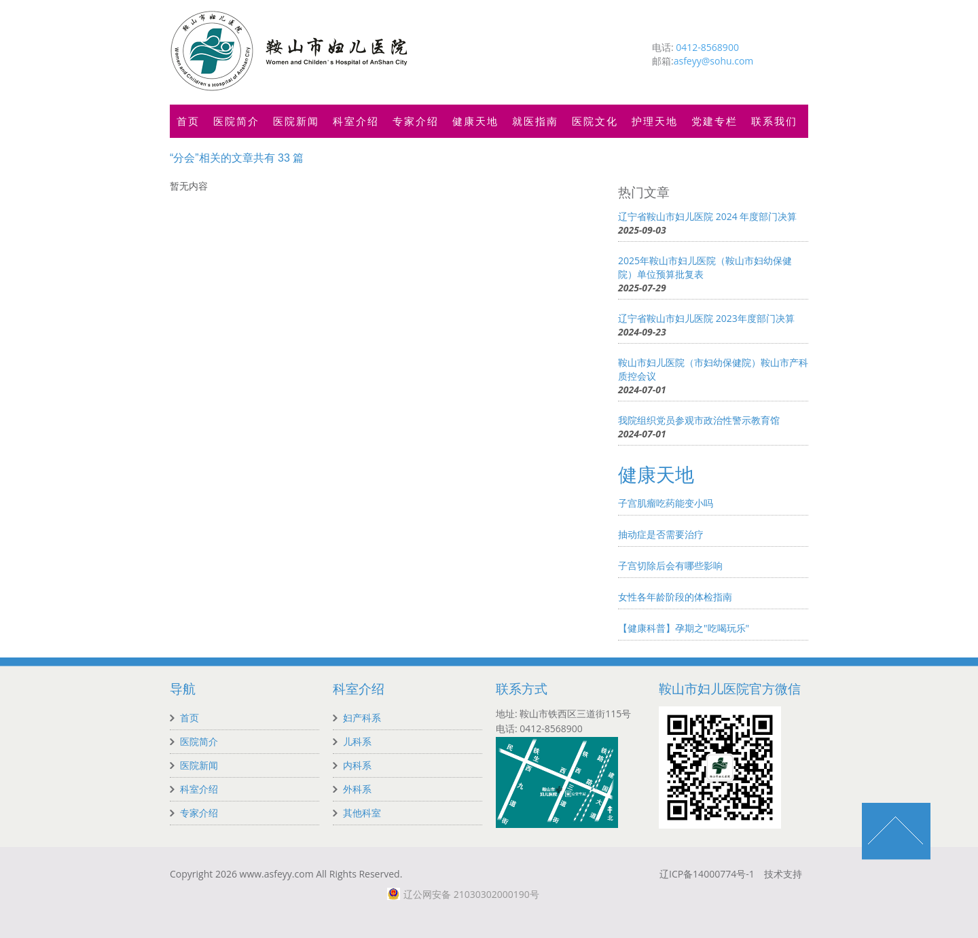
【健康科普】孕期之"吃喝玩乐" (683, 627)
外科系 (357, 788)
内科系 (357, 765)
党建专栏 (714, 121)
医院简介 (236, 121)
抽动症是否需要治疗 (661, 534)
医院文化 (595, 121)
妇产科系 (362, 717)
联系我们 (774, 121)
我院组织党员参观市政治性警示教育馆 (699, 420)
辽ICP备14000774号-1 (707, 873)
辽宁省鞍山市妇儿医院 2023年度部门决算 (706, 318)
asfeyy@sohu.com (714, 60)
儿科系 (357, 741)
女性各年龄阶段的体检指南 (675, 596)
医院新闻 (296, 121)
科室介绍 (356, 121)
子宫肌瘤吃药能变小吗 (665, 503)
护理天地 (655, 121)
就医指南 (535, 121)
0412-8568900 (707, 47)
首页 (188, 121)
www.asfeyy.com (277, 873)
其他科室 (362, 812)
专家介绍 (416, 121)
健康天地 (475, 121)
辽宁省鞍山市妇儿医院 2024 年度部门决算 (707, 216)
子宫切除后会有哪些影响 (670, 565)
